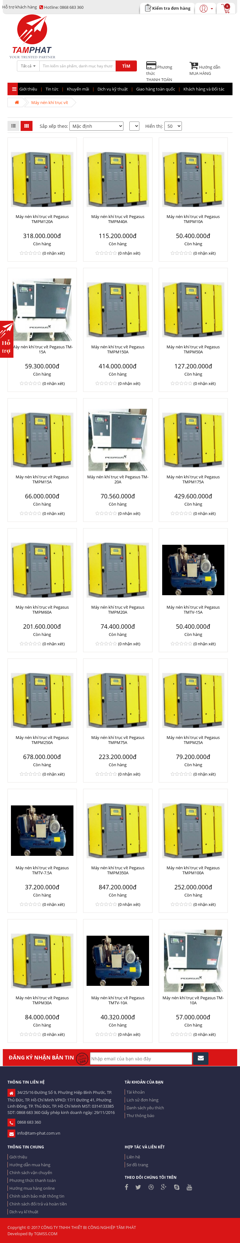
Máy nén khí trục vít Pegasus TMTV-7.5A (42, 870)
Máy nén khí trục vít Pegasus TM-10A (193, 1000)
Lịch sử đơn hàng (142, 1100)
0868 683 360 (61, 7)
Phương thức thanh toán (32, 1180)
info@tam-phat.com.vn (34, 1133)
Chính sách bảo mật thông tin (36, 1196)
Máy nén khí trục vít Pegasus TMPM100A (193, 870)
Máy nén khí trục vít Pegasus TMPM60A (42, 609)
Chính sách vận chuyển (30, 1172)
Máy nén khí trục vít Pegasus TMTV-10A (117, 1000)
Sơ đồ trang (137, 1165)
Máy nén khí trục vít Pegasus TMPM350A (117, 870)
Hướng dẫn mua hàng (29, 1165)
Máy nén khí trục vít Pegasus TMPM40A (117, 219)
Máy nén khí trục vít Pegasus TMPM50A (193, 349)
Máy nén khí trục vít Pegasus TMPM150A (117, 349)
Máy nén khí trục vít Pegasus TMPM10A (193, 219)
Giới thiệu (18, 1157)
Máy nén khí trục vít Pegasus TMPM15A (42, 479)
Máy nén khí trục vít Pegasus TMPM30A (42, 1000)
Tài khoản (136, 1092)
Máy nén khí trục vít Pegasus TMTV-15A (193, 609)
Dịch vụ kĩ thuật (23, 1211)
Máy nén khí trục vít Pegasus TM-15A (42, 349)
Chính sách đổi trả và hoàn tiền (38, 1204)
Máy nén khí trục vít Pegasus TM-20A (117, 479)
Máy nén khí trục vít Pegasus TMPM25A (193, 740)
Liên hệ (133, 1157)
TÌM (126, 66)
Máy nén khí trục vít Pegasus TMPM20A (117, 609)
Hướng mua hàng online (32, 1188)
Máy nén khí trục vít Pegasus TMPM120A (42, 219)
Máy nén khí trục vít (49, 102)
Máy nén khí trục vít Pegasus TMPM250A (42, 740)
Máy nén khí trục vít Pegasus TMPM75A (117, 740)
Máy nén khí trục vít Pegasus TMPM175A (193, 479)
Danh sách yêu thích (145, 1107)
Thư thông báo (140, 1115)
